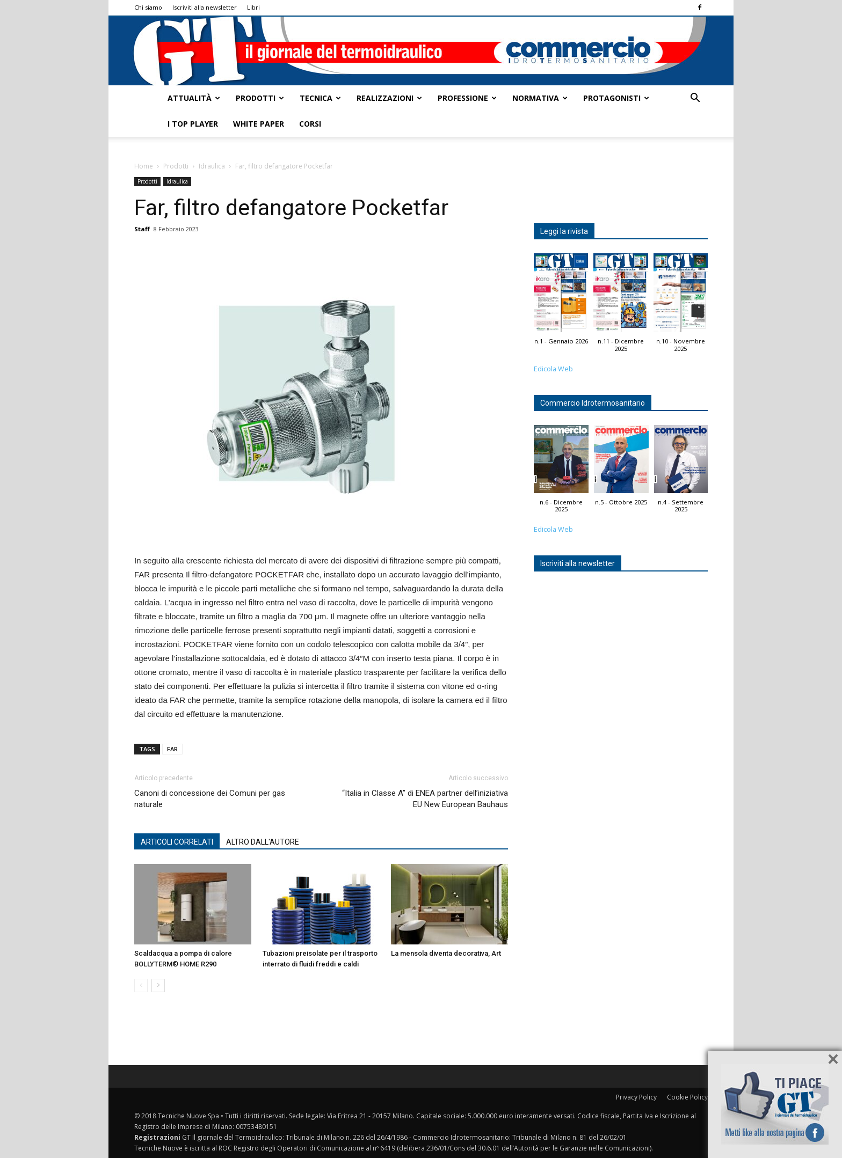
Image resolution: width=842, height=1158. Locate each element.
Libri (253, 7)
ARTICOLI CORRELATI (177, 842)
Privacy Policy (636, 1097)
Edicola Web (553, 368)
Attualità (194, 98)
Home (143, 166)
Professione (467, 98)
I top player (193, 124)
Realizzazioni (389, 98)
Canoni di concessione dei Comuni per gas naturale (209, 798)
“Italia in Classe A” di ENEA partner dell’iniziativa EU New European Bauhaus (425, 798)
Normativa (540, 98)
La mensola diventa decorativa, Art (446, 953)
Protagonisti (616, 98)
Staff (142, 229)
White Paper (258, 124)
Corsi (310, 124)
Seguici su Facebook (775, 1104)
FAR (172, 749)
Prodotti (260, 98)
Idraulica (212, 166)
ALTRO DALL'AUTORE (262, 842)
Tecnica (320, 98)
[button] (695, 99)
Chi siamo (148, 7)
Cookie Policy (687, 1097)
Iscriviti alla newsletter (204, 7)
